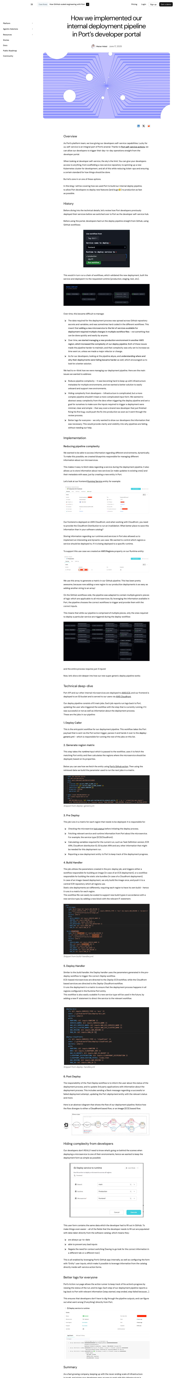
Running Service (94, 481)
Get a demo (166, 4)
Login (143, 4)
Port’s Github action (119, 766)
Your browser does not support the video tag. (8, 4)
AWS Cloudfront (123, 696)
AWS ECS (126, 692)
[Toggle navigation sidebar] (31, 4)
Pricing (134, 4)
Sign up (153, 4)
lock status (99, 828)
